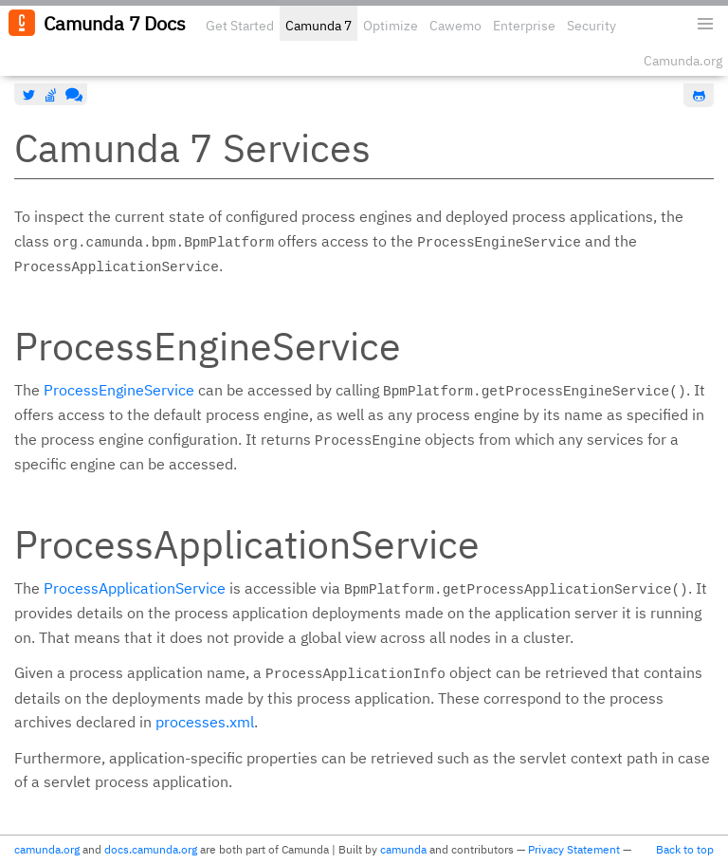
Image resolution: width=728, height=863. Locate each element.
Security (591, 25)
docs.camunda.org (150, 849)
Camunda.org (683, 60)
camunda (403, 849)
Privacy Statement (574, 849)
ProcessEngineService (119, 389)
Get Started (240, 25)
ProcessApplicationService (135, 587)
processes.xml (204, 721)
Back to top (685, 849)
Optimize (390, 25)
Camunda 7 (318, 25)
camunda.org (47, 849)
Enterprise (524, 25)
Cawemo (455, 25)
